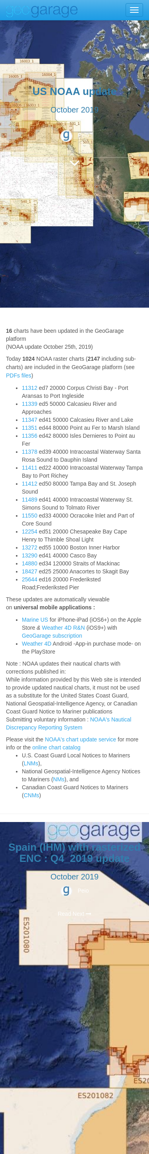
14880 (29, 563)
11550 (29, 515)
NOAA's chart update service (80, 739)
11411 (29, 467)
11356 (29, 436)
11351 (29, 428)
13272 (29, 547)
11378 (29, 452)
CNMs (31, 795)
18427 (29, 571)
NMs (59, 779)
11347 (29, 420)
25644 (29, 579)
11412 (29, 483)
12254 (29, 531)
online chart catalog (56, 747)
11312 (29, 388)
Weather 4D (36, 643)
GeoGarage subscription (52, 635)
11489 (29, 499)
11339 (29, 404)
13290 (29, 555)
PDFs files (18, 375)
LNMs (31, 763)
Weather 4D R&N (63, 627)
